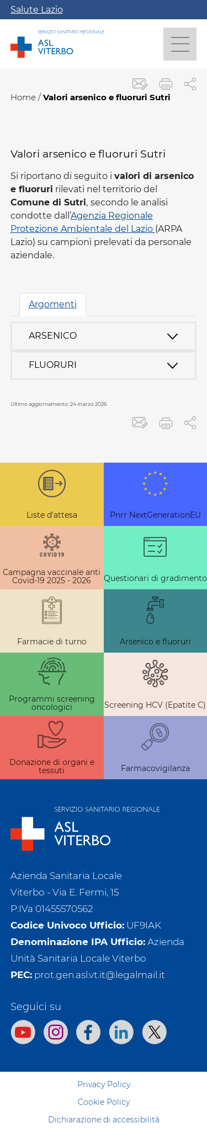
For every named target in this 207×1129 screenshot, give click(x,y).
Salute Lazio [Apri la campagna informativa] (36, 9)
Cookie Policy (104, 1102)
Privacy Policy (103, 1084)
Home (23, 97)
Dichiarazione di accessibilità (104, 1120)
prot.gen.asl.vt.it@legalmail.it (99, 974)
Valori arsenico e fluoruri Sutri (107, 97)
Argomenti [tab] (53, 304)
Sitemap (103, 1067)
